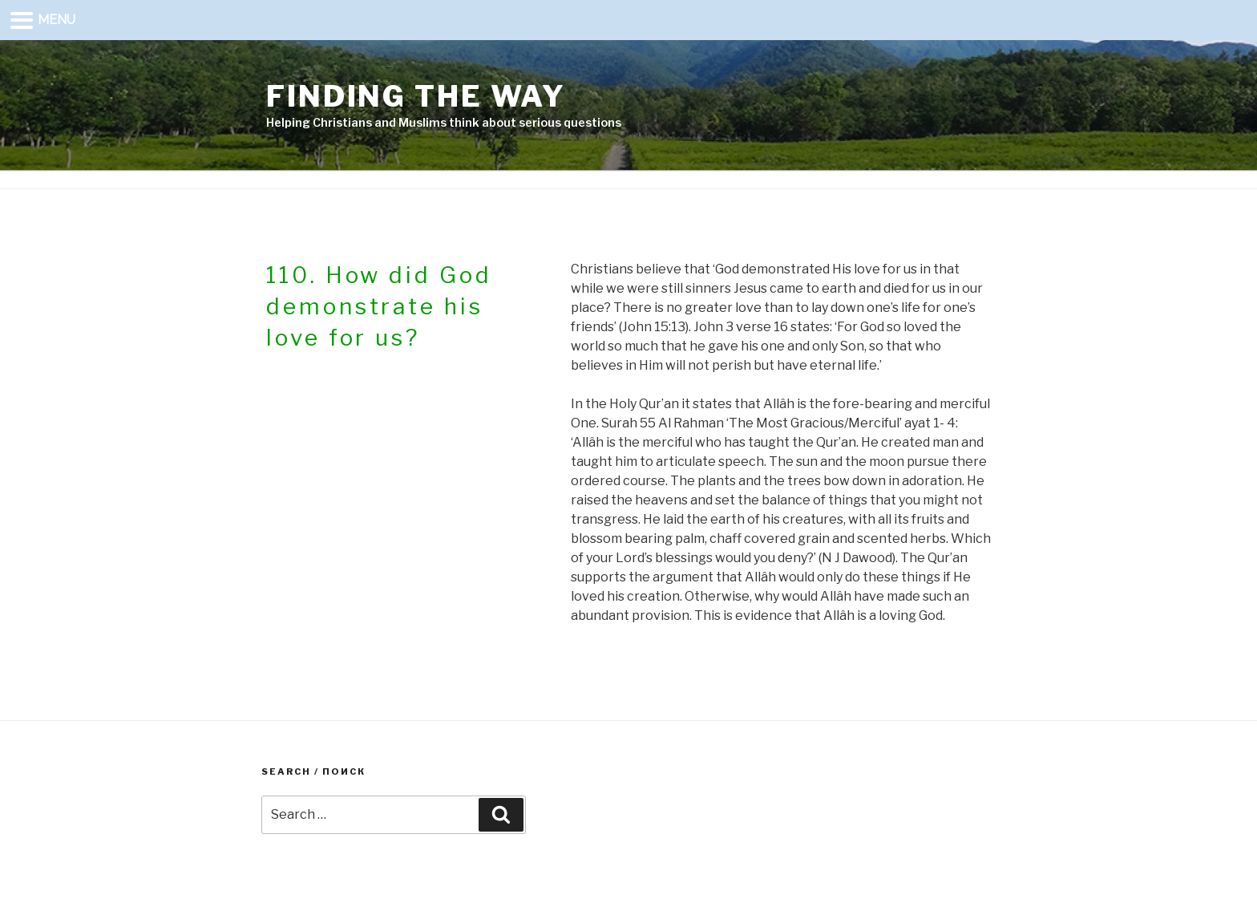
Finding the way (416, 96)
